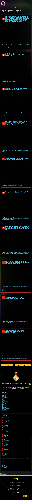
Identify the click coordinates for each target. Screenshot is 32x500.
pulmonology (6, 115)
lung (4, 115)
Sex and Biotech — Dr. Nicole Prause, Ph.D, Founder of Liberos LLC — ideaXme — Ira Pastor (17, 159)
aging (9, 79)
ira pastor (27, 46)
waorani (10, 47)
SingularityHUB (4, 468)
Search (30, 371)
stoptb (9, 115)
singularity (3, 357)
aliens (12, 253)
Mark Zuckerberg (7, 253)
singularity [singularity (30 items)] (27, 387)
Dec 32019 (3, 262)
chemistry (19, 252)
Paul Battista (6, 425)
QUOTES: (18, 492)
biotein (24, 288)
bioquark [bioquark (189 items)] (21, 383)
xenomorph (27, 255)
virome (9, 219)
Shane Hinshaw (6, 440)
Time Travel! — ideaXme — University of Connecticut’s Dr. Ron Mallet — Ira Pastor (14, 297)
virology (13, 81)
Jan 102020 (3, 19)
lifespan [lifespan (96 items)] (29, 386)
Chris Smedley (6, 454)
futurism (28, 252)
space (22, 255)
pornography (9, 185)
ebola (23, 80)
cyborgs (13, 355)
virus (10, 219)
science (6, 46)
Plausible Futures (5, 467)
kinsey (26, 184)
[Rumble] (28, 496)
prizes (23, 150)
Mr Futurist (4, 465)
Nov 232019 (3, 332)
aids (10, 218)
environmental (17, 44)
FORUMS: (14, 492)
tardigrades (24, 255)
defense (22, 79)
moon (18, 255)
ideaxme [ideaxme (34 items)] (9, 386)
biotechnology (23, 149)
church (24, 357)
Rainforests (3, 47)
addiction (9, 184)
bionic (19, 321)
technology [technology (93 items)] (14, 388)
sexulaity (16, 185)
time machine (14, 324)
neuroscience (4, 149)
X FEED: (10, 485)
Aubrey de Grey (17, 288)
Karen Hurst (5, 429)
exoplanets (22, 253)
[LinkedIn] (24, 496)
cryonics (24, 321)
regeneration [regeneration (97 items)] (20, 387)
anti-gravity (13, 321)
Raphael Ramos (6, 441)
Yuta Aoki (5, 436)
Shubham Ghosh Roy (7, 420)
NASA (20, 255)
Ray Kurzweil (4, 399)
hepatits (20, 218)
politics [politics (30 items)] (11, 387)
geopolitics (25, 44)
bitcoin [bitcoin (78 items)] (3, 384)
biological (11, 44)
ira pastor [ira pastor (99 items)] (20, 386)
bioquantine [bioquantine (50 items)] (17, 383)
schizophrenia (23, 289)
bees (9, 44)
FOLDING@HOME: (10, 489)
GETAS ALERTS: (18, 484)
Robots (20, 358)
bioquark (15, 46)
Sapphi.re (15, 495)
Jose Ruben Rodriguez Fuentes (9, 430)
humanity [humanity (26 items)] (7, 386)
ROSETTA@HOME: (10, 491)
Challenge (27, 149)
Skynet (3, 402)
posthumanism (9, 80)
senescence (26, 289)
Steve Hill (5, 445)
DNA (17, 183)
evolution (25, 252)
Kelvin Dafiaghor (6, 427)
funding (3, 150)
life (8, 358)
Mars (13, 255)
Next (24, 365)
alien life (10, 252)
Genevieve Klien (6, 417)
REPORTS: (18, 488)
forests (21, 46)
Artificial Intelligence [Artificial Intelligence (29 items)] (14, 383)
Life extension (16, 150)
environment (18, 46)
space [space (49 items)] (29, 387)
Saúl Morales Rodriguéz (7, 418)
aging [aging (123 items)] (2, 383)
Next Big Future (4, 466)
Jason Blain (5, 450)
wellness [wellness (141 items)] (22, 388)
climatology (14, 44)
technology (11, 324)
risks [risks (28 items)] (25, 387)
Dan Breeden (6, 422)
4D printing (4, 396)
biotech (14, 218)
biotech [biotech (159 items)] (24, 383)
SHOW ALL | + (3, 455)
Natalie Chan (6, 444)
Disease (21, 80)
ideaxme (25, 46)
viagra (18, 185)
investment (10, 150)
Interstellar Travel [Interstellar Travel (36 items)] (16, 386)
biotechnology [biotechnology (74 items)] (29, 383)
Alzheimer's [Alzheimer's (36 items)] (6, 383)
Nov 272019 (3, 298)
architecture (4, 407)
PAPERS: (18, 491)
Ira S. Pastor (6, 44)
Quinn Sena (5, 421)
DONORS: (13, 487)
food (20, 44)
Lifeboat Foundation (6, 495)
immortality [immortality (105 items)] (12, 386)
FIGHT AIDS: (11, 488)
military (6, 80)
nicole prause (4, 185)
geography (22, 44)
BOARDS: (18, 487)
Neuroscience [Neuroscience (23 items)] (9, 387)
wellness (12, 47)
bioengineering (12, 79)
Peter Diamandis (5, 397)
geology (7, 255)
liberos (28, 184)
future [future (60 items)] (23, 384)
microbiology (16, 255)
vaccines (10, 81)
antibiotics (11, 114)
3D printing (4, 395)
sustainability (7, 47)
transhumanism (6, 114)
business (15, 183)
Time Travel (17, 324)
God (2, 358)
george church (4, 289)
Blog (16, 7)
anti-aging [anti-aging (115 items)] (9, 383)
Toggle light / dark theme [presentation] (30, 3)
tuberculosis (11, 115)
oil (28, 46)
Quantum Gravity (24, 322)
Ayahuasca (12, 46)
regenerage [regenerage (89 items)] (16, 387)
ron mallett (5, 324)
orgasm (7, 185)
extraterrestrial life (26, 253)
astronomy (12, 252)
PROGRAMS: (18, 489)
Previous (8, 365)
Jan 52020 (3, 55)
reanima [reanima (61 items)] (13, 387)
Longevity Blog (4, 464)
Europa (20, 253)
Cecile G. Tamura (6, 435)
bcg (13, 114)
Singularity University (5, 401)
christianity (21, 357)
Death (28, 357)
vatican (26, 358)
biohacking (15, 184)
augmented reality (5, 410)
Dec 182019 (3, 123)
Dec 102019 (3, 193)
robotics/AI (3, 288)
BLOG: (17, 485)
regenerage (25, 150)
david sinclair (26, 288)
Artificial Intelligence (15, 357)
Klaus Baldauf (6, 434)
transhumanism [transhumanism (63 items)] (18, 388)
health (27, 44)
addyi (11, 184)
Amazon (10, 46)
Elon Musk (23, 252)
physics (20, 322)
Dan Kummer (6, 431)
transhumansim (23, 358)
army (17, 80)
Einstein (13, 322)
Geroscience (4, 462)
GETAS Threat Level (16, 479)
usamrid (8, 81)
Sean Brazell (6, 443)
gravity (5, 322)
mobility (21, 150)
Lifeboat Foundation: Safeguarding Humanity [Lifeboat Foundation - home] (14, 3)
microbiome (6, 219)
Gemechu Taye (6, 426)
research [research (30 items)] (24, 387)
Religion (18, 358)
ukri (27, 150)
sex (14, 185)
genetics (24, 79)
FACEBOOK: (10, 482)
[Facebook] (20, 496)
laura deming (14, 289)
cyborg (26, 357)
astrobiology (14, 253)
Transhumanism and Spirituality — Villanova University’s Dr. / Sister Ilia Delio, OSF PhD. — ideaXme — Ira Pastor (15, 332)
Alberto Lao (5, 439)
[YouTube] (26, 496)
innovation (21, 183)
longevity (19, 150)
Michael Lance (6, 449)
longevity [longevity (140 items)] (4, 387)
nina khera (20, 289)
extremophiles (4, 255)
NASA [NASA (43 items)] (6, 387)
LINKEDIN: (10, 484)
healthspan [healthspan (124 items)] (4, 386)
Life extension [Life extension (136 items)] (25, 386)
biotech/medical (19, 79)
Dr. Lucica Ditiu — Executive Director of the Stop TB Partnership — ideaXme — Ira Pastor (17, 88)
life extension (22, 112)
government (19, 148)
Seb (4, 448)
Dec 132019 (3, 159)
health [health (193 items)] (29, 385)
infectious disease (23, 114)
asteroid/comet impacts (6, 408)
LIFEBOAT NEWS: (19, 482)
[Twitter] (22, 496)
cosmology (21, 321)
